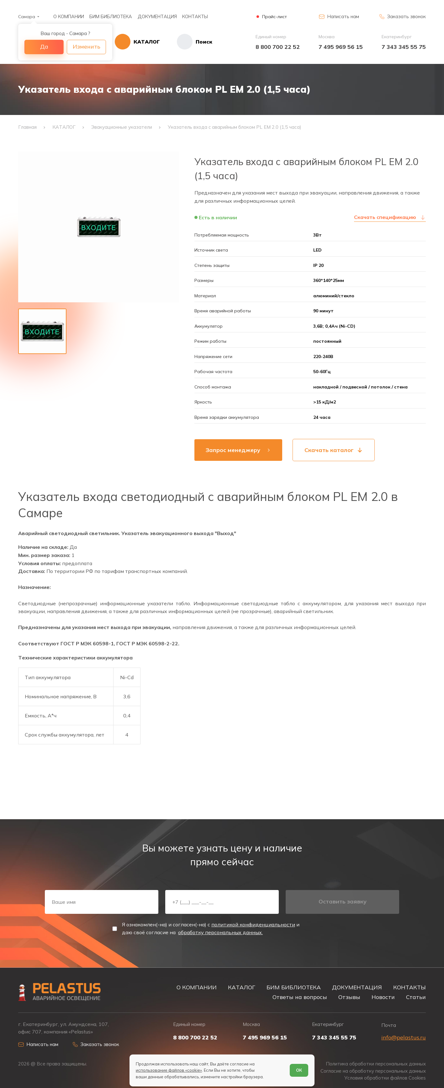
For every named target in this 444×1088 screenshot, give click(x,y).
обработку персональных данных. (220, 932)
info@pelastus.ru (403, 1037)
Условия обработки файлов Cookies (385, 1078)
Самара (26, 16)
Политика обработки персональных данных (376, 1064)
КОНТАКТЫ (195, 16)
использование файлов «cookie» (169, 1070)
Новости (383, 996)
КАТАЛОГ (241, 987)
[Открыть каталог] (137, 41)
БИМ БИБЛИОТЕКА (110, 16)
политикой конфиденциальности (253, 924)
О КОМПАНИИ (68, 16)
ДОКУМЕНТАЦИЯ (157, 16)
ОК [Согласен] (299, 1070)
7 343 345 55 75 (404, 46)
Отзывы (349, 996)
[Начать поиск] (186, 41)
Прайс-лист (274, 16)
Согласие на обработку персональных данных (373, 1071)
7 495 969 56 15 (341, 46)
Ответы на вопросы (299, 996)
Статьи (416, 996)
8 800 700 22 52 (278, 46)
